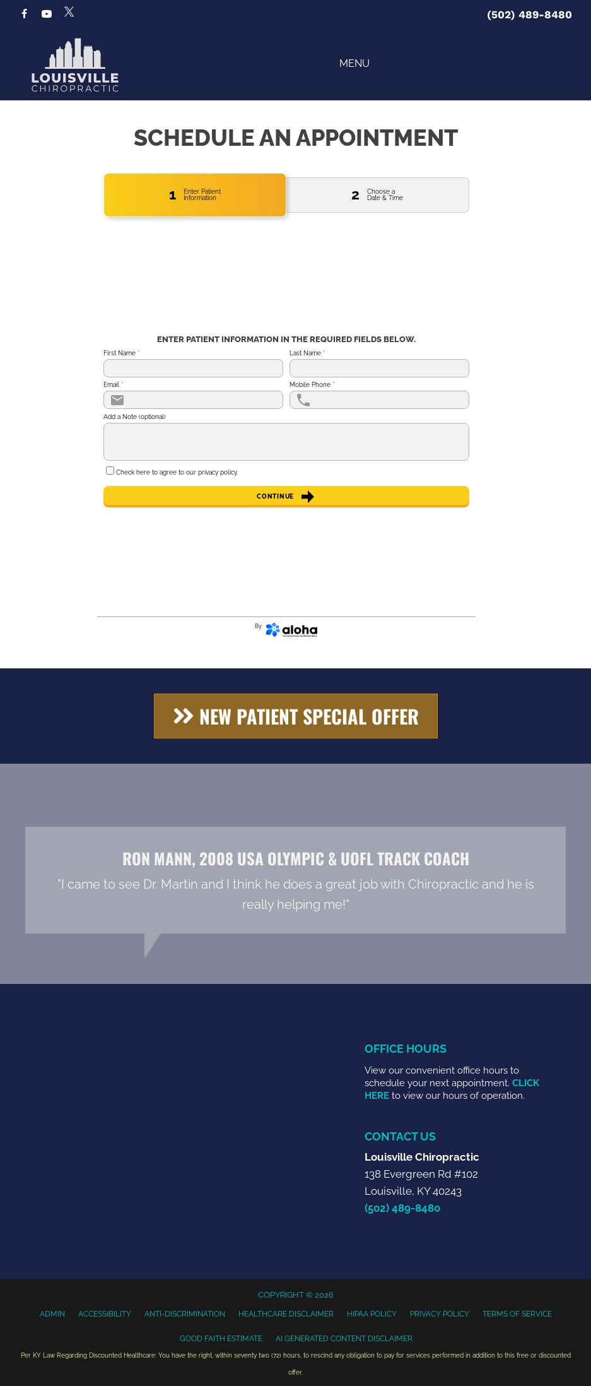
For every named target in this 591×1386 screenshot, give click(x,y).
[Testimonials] (295, 880)
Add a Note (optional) (134, 417)
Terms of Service (517, 1314)
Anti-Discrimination (184, 1314)
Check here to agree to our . (177, 473)
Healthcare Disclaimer (286, 1314)
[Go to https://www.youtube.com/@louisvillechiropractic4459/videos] (47, 14)
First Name (121, 353)
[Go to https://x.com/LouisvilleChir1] (69, 11)
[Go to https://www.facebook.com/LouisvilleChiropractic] (24, 14)
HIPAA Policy (372, 1314)
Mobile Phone (312, 385)
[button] (296, 716)
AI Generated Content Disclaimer (344, 1338)
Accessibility (104, 1314)
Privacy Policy (439, 1314)
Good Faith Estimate (221, 1338)
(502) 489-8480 (529, 14)
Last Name (307, 353)
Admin (52, 1314)
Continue (286, 496)
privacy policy (217, 472)
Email (113, 385)
